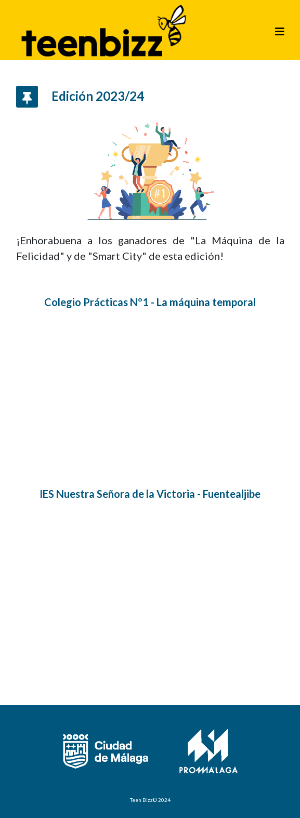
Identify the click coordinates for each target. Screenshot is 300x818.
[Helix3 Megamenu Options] (279, 31)
